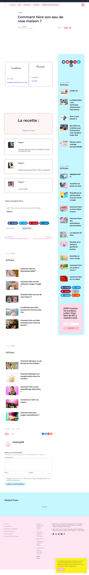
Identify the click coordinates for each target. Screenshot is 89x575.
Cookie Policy (72, 566)
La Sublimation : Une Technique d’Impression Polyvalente (76, 105)
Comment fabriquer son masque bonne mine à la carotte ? (30, 376)
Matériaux (27, 4)
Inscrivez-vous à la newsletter (11, 536)
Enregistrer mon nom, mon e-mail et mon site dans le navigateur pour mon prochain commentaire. (28, 479)
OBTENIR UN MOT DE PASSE (50, 4)
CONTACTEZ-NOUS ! (9, 531)
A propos (6, 523)
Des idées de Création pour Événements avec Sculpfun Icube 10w (75, 130)
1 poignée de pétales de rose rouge (17, 82)
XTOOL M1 (74, 91)
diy (12, 428)
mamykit (24, 26)
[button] (13, 223)
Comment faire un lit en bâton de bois (76, 209)
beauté (7, 428)
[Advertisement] (44, 41)
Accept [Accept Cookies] (61, 569)
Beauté (20, 12)
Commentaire (8, 457)
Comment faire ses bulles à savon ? (76, 267)
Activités (36, 4)
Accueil (12, 4)
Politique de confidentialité (11, 528)
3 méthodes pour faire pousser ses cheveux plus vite (31, 309)
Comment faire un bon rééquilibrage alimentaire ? (31, 389)
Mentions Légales (8, 533)
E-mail (31, 472)
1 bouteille (34, 81)
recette (18, 428)
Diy (19, 4)
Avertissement (8, 526)
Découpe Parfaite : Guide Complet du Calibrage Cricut (40, 526)
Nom (6, 472)
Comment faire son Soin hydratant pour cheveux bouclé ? (30, 322)
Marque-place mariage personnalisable (76, 144)
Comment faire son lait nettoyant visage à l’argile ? (31, 284)
